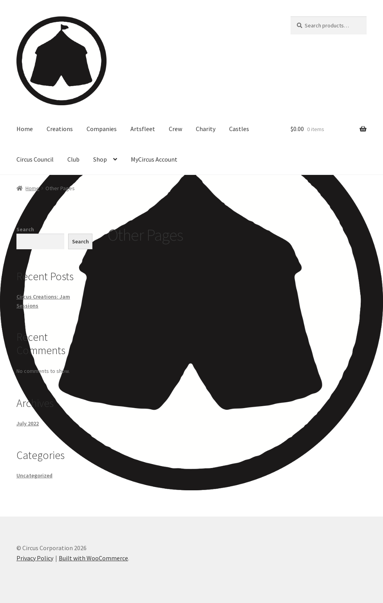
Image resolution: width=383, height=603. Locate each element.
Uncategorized (34, 475)
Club (73, 159)
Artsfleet (142, 129)
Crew (175, 129)
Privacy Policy (34, 558)
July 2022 (27, 423)
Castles (239, 129)
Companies (102, 129)
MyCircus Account (154, 159)
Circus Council (35, 159)
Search (25, 229)
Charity (205, 129)
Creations (60, 129)
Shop (100, 159)
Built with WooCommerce (93, 558)
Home (24, 129)
